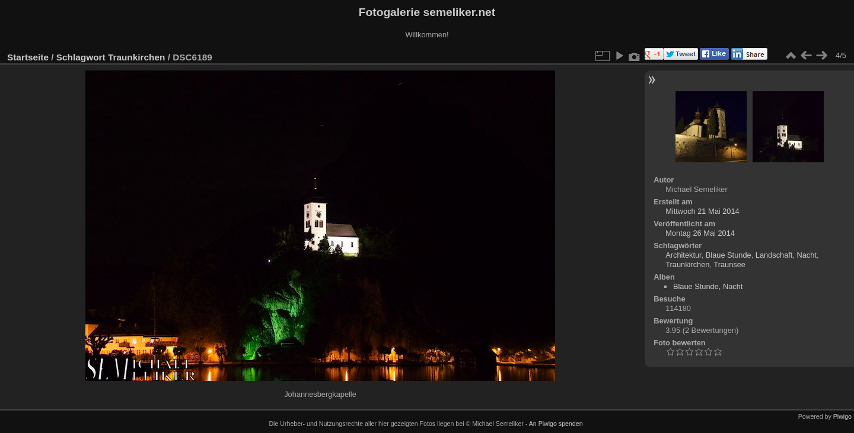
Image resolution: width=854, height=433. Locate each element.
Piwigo (842, 416)
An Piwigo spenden (556, 423)
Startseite (28, 57)
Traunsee (729, 264)
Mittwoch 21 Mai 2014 (702, 211)
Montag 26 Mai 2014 (700, 233)
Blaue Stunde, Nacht (708, 286)
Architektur (683, 255)
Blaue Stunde (728, 255)
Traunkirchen (136, 57)
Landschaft (774, 255)
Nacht (807, 255)
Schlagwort (81, 57)
